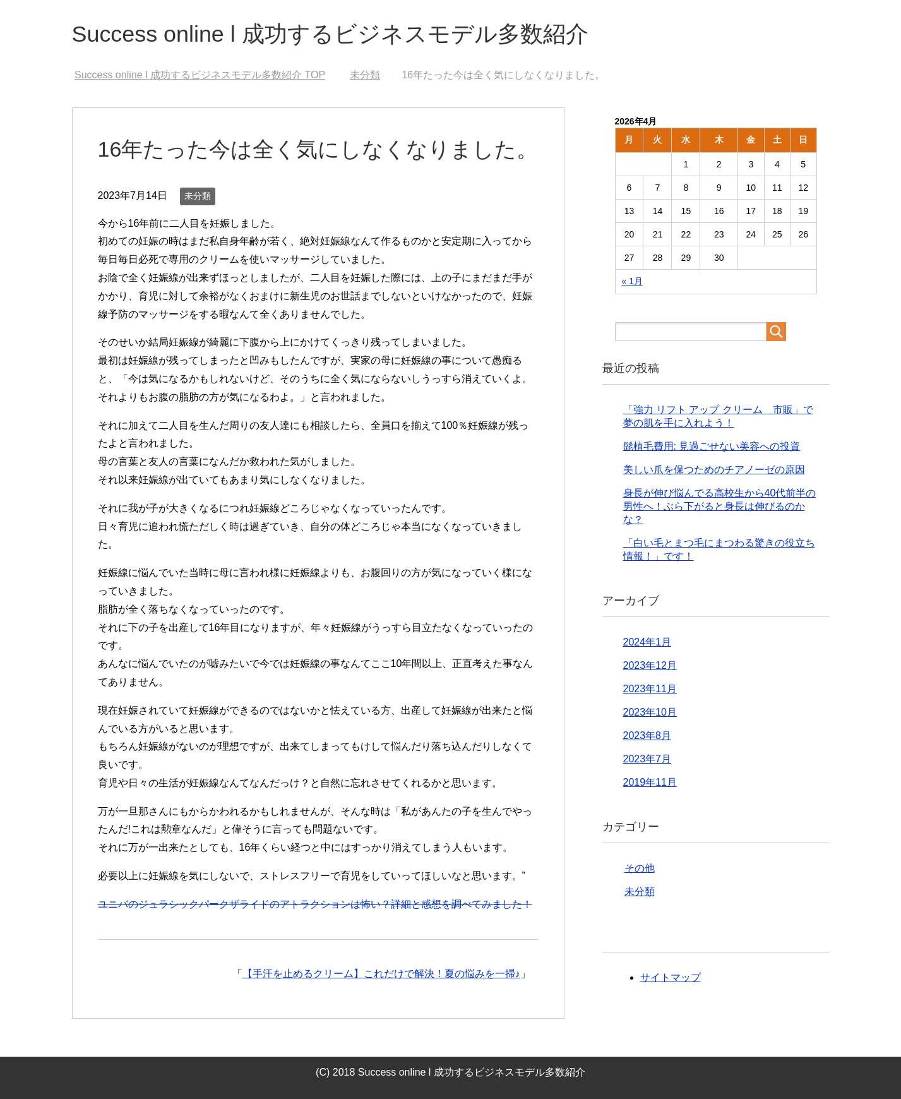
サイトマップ (670, 977)
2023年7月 (647, 759)
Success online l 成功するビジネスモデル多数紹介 (330, 34)
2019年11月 (650, 782)
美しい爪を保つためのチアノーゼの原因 (714, 469)
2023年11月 (650, 688)
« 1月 (632, 281)
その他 (639, 868)
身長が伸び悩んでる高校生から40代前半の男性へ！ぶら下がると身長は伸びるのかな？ (719, 506)
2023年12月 (650, 665)
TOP (200, 74)
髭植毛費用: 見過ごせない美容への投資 (712, 446)
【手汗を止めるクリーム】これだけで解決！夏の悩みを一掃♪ (381, 973)
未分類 (197, 196)
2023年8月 (647, 735)
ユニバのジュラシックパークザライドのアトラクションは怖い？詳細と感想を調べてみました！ (315, 904)
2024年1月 (647, 642)
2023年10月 (650, 712)
